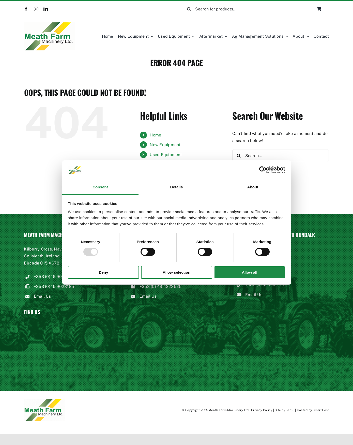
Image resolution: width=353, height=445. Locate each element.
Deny (103, 272)
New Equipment (165, 144)
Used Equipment (166, 154)
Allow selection (176, 272)
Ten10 (290, 410)
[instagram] (36, 9)
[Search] (188, 9)
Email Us (42, 296)
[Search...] (280, 155)
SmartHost (321, 410)
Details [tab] (176, 187)
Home (155, 135)
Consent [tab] (100, 187)
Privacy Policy (261, 410)
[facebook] (26, 9)
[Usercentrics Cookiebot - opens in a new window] (263, 170)
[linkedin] (45, 9)
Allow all (249, 272)
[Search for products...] (229, 9)
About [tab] (252, 187)
